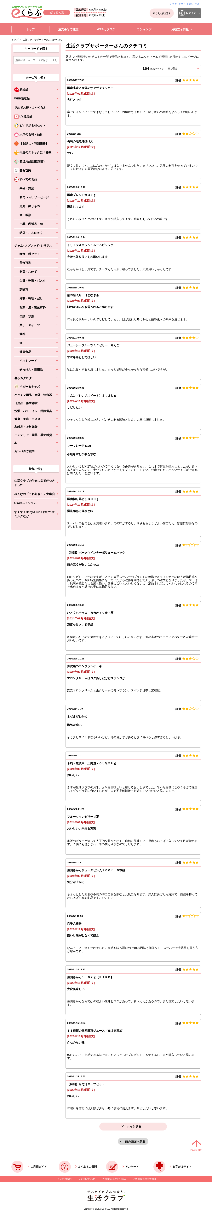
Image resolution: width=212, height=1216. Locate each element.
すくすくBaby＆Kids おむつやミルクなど (34, 514)
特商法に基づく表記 (115, 1179)
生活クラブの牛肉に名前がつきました (34, 483)
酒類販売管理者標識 (145, 1179)
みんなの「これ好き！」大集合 (34, 494)
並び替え (179, 68)
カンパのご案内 (24, 451)
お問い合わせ (88, 1179)
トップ (14, 39)
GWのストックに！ (27, 503)
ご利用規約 (66, 1179)
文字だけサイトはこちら (185, 3)
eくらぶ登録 (161, 13)
